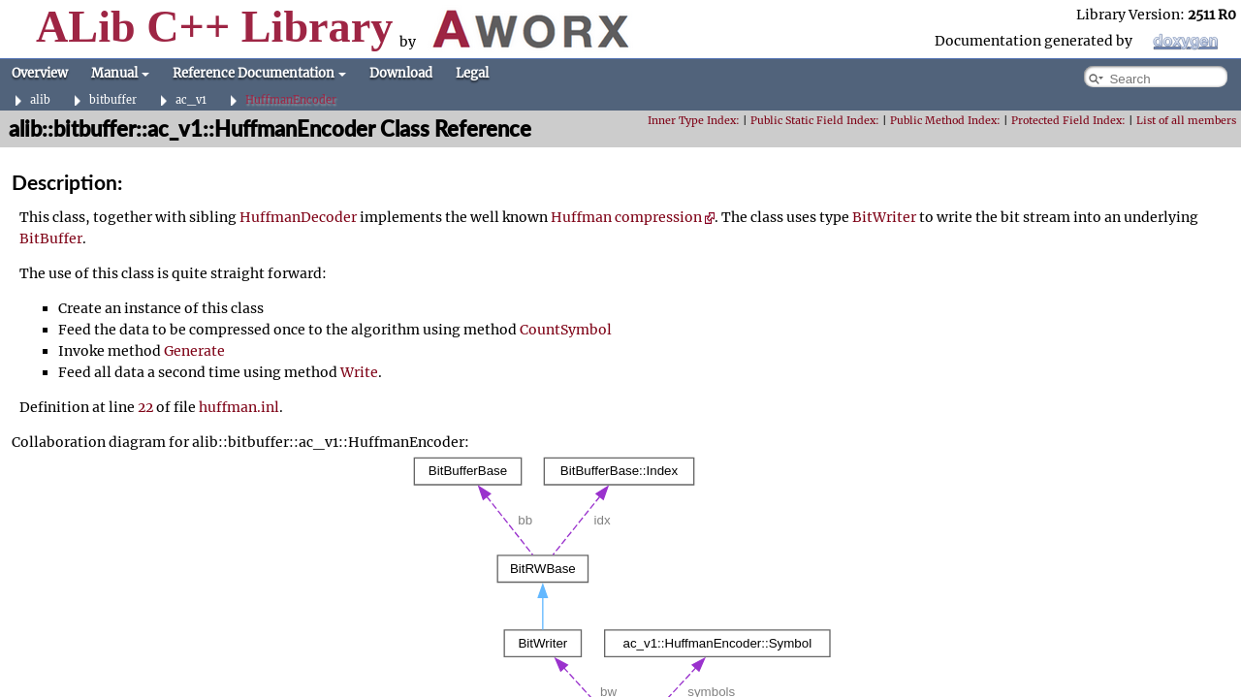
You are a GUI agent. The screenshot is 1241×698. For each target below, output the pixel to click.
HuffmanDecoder (298, 217)
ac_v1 (191, 100)
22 (145, 407)
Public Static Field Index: (814, 120)
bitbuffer (113, 100)
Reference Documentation (259, 73)
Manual (120, 73)
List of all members (1186, 120)
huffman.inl (239, 407)
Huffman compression (633, 217)
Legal (472, 73)
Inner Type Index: (694, 120)
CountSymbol (566, 329)
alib (40, 100)
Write (359, 372)
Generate (194, 351)
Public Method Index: (945, 120)
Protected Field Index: (1068, 120)
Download (400, 73)
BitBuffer (50, 238)
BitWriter (884, 217)
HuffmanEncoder (290, 100)
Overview (40, 73)
